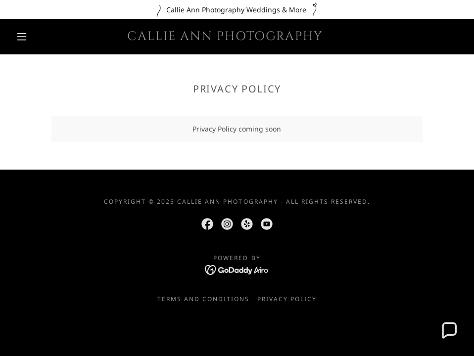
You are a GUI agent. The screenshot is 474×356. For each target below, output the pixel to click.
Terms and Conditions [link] (203, 299)
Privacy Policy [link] (287, 299)
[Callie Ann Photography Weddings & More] (237, 9)
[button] (22, 36)
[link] (225, 37)
